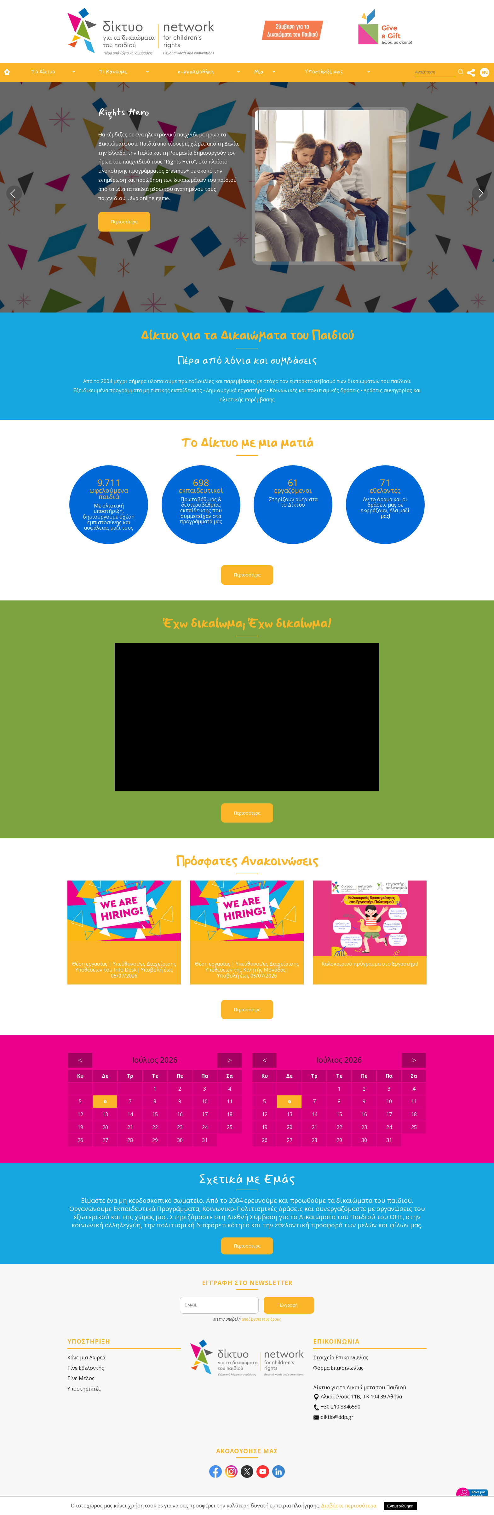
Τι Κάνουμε (113, 72)
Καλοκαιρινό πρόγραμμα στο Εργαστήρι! (370, 964)
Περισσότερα (124, 222)
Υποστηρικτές (84, 1388)
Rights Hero (123, 112)
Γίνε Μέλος (81, 1378)
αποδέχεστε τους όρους (261, 1319)
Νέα (258, 72)
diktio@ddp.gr (333, 1417)
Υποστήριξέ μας (324, 72)
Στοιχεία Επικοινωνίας (340, 1357)
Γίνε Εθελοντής (85, 1367)
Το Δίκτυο (43, 72)
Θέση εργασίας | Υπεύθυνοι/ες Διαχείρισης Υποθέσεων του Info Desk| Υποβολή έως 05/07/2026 (124, 970)
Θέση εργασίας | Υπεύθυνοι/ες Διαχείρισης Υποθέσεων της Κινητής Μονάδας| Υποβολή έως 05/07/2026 (247, 970)
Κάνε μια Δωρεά (86, 1357)
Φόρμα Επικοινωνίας (338, 1367)
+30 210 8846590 (336, 1406)
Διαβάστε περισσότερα (348, 1505)
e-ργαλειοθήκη (196, 72)
